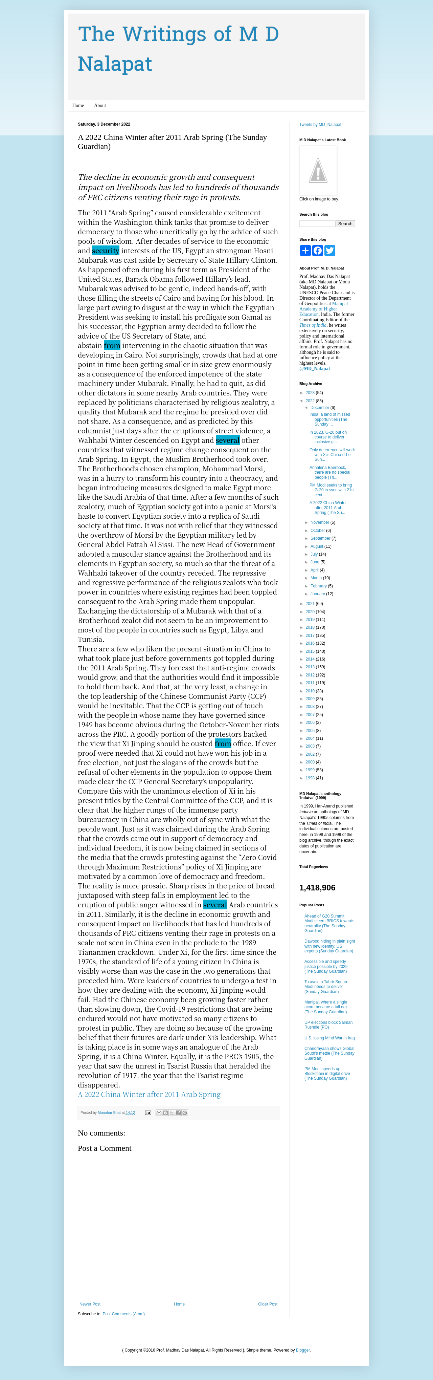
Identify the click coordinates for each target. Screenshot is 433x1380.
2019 (311, 619)
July (315, 554)
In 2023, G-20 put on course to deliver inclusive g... (328, 437)
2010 (311, 691)
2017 (311, 635)
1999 (311, 770)
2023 (311, 392)
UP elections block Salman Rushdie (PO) (328, 1025)
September (321, 538)
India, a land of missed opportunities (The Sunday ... (330, 419)
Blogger (303, 1350)
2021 (311, 603)
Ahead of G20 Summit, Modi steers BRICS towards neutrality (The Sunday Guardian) (329, 923)
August (317, 546)
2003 (311, 746)
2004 (311, 738)
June (315, 562)
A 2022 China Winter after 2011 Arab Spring (149, 1094)
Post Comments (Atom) (123, 1314)
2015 (311, 651)
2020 (311, 611)
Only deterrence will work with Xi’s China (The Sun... (332, 455)
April (315, 570)
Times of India (312, 325)
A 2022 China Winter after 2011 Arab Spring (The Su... (328, 507)
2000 (311, 762)
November (321, 522)
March (317, 578)
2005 (311, 730)
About (100, 105)
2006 (311, 722)
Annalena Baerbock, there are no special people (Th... (330, 472)
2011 (311, 683)
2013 (311, 667)
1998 (311, 778)
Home (78, 105)
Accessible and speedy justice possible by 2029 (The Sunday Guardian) (325, 966)
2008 (311, 706)
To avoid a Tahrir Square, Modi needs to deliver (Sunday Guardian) (326, 986)
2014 (311, 659)
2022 (311, 400)
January (318, 593)
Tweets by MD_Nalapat (320, 124)
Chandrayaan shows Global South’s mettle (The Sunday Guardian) (329, 1053)
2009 (311, 698)
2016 (311, 643)
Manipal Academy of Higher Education (323, 309)
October (318, 530)
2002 (311, 754)
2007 (311, 714)
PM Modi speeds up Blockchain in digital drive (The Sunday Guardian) (327, 1073)
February (319, 586)
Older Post (267, 1304)
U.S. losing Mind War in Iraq (329, 1038)
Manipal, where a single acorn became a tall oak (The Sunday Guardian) (325, 1007)
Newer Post (89, 1304)
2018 (311, 627)
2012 (311, 675)
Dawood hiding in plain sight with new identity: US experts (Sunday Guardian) (329, 946)
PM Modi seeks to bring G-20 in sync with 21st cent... (332, 490)
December (321, 407)
